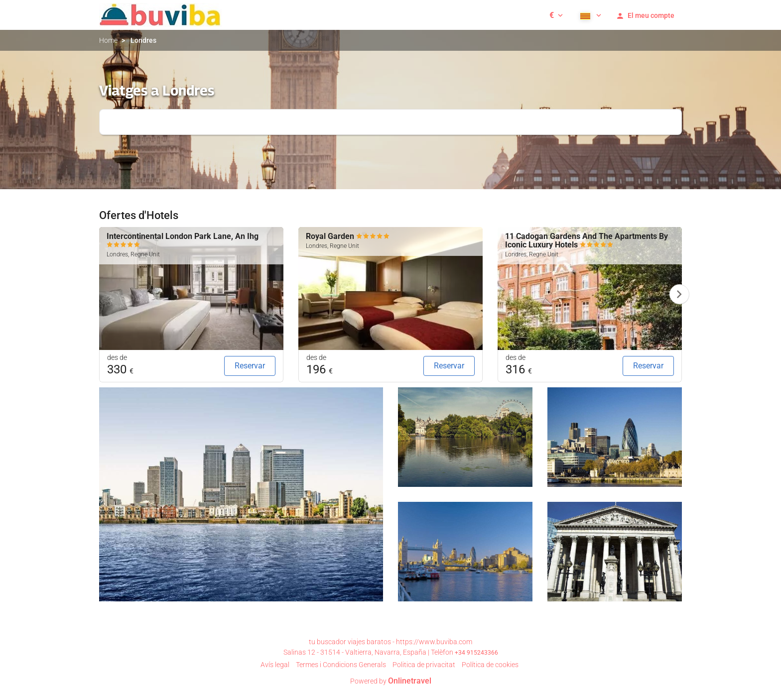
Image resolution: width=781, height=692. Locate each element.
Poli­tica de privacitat (423, 665)
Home (108, 40)
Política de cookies (490, 665)
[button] (556, 15)
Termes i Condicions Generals (341, 665)
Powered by (390, 681)
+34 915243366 (476, 652)
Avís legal (274, 665)
